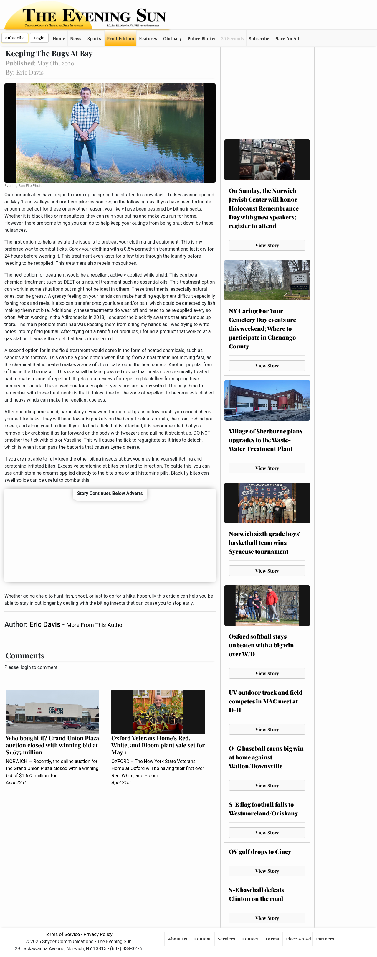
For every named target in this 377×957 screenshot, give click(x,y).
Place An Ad (286, 38)
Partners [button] (325, 939)
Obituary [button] (172, 38)
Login (39, 38)
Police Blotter (202, 38)
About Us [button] (178, 939)
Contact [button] (250, 939)
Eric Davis (45, 624)
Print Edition (120, 38)
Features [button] (148, 38)
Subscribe (14, 38)
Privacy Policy (98, 934)
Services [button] (227, 939)
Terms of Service (62, 934)
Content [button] (203, 939)
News (75, 38)
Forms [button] (273, 939)
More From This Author (95, 624)
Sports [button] (94, 38)
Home (59, 38)
